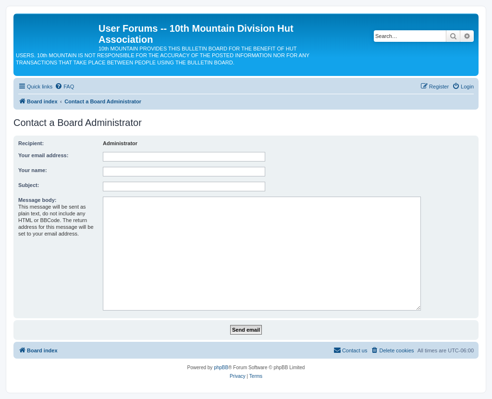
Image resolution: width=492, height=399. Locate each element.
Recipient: (31, 143)
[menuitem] (64, 86)
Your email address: (43, 155)
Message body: (37, 200)
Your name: (32, 170)
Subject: (28, 185)
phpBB (221, 367)
